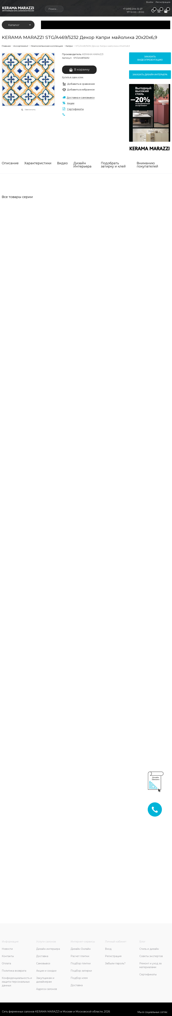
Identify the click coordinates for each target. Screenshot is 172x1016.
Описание (10, 163)
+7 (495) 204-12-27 (132, 8)
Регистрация (163, 2)
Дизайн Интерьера (82, 165)
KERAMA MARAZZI (92, 54)
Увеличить (30, 109)
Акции (70, 103)
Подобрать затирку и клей (113, 165)
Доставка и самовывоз (81, 97)
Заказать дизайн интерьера (150, 74)
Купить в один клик (72, 77)
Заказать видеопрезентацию (150, 58)
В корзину (82, 69)
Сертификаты (75, 109)
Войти (149, 2)
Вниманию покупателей (147, 165)
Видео (62, 163)
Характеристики (37, 163)
